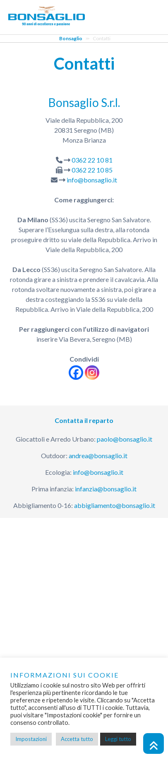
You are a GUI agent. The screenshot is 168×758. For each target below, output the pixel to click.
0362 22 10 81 (92, 160)
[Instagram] (92, 372)
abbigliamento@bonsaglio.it (114, 505)
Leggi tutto (118, 739)
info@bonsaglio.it (92, 180)
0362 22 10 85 (92, 170)
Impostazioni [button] (31, 739)
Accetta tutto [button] (77, 739)
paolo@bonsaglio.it (124, 439)
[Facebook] (76, 372)
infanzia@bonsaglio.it (106, 489)
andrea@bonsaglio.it (98, 455)
